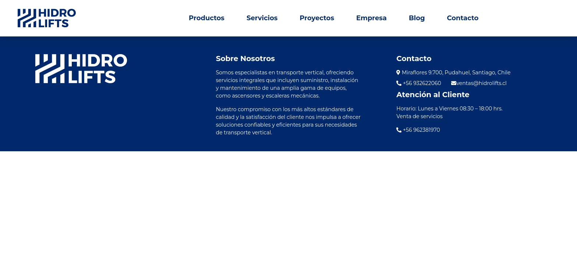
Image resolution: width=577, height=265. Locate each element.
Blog (417, 18)
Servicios (262, 18)
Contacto (463, 18)
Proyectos (317, 18)
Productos (206, 18)
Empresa (371, 18)
